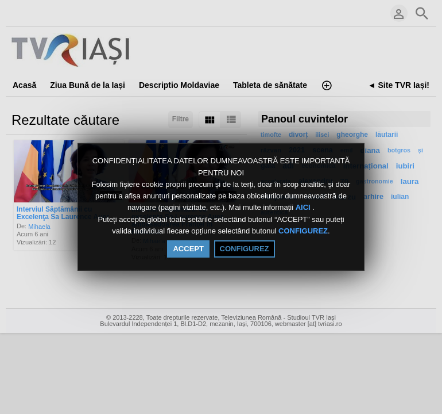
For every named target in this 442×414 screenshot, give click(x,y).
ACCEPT (188, 248)
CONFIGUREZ (303, 231)
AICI (304, 208)
